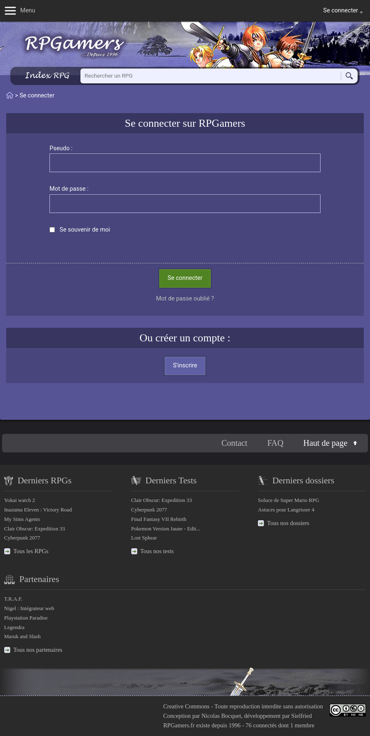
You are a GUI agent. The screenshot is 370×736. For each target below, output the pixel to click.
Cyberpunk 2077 (22, 538)
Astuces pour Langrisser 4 (286, 509)
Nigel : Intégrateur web (29, 608)
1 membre (302, 725)
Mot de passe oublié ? (185, 298)
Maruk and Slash (22, 636)
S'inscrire (185, 365)
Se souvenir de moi (85, 229)
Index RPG (47, 75)
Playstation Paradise (25, 618)
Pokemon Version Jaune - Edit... (165, 528)
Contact (234, 442)
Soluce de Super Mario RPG (288, 500)
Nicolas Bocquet (221, 715)
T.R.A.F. (13, 599)
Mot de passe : (69, 188)
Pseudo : (61, 148)
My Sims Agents (22, 519)
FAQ (275, 442)
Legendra (14, 627)
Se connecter (184, 278)
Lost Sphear (144, 538)
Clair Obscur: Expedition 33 (34, 528)
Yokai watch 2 (19, 500)
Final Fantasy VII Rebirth (158, 519)
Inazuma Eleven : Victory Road (38, 509)
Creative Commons (186, 706)
